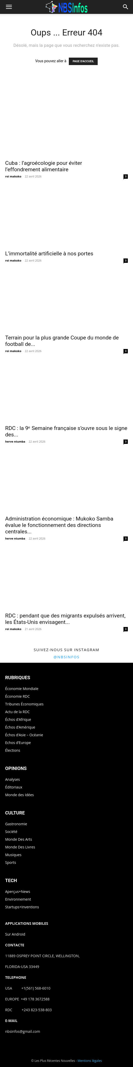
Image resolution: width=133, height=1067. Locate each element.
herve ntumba (15, 441)
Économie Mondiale (21, 688)
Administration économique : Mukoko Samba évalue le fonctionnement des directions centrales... (59, 525)
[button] (9, 7)
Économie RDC (17, 696)
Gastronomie (16, 823)
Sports (10, 862)
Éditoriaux (13, 787)
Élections (12, 750)
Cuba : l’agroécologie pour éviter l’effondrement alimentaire (43, 166)
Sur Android (15, 934)
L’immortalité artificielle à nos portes (49, 253)
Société (11, 831)
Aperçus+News (17, 891)
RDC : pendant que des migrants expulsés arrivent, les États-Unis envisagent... (65, 619)
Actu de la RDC (17, 711)
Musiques (13, 854)
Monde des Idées (19, 794)
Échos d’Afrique (18, 719)
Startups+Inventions (22, 906)
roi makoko (13, 176)
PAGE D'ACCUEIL (83, 61)
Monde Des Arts (18, 839)
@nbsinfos (66, 656)
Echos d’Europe (18, 742)
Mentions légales (90, 1061)
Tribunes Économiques (24, 704)
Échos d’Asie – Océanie (24, 734)
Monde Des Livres (20, 847)
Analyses (12, 779)
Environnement (18, 899)
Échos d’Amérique (20, 727)
